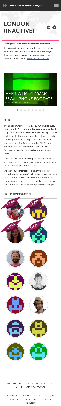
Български (12, 396)
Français (49, 396)
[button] (17, 110)
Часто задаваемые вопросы (40, 384)
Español (37, 396)
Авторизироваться (35, 387)
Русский (30, 403)
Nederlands (30, 399)
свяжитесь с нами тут (38, 58)
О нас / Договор (13, 384)
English (26, 396)
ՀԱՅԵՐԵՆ (15, 399)
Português (45, 399)
